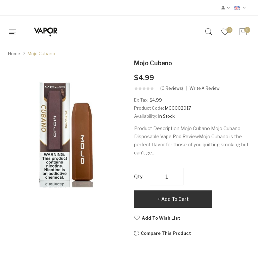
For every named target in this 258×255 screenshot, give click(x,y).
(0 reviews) (171, 88)
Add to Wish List (161, 218)
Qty (138, 176)
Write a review (204, 88)
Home (14, 53)
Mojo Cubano (41, 53)
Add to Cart (175, 199)
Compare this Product (166, 233)
